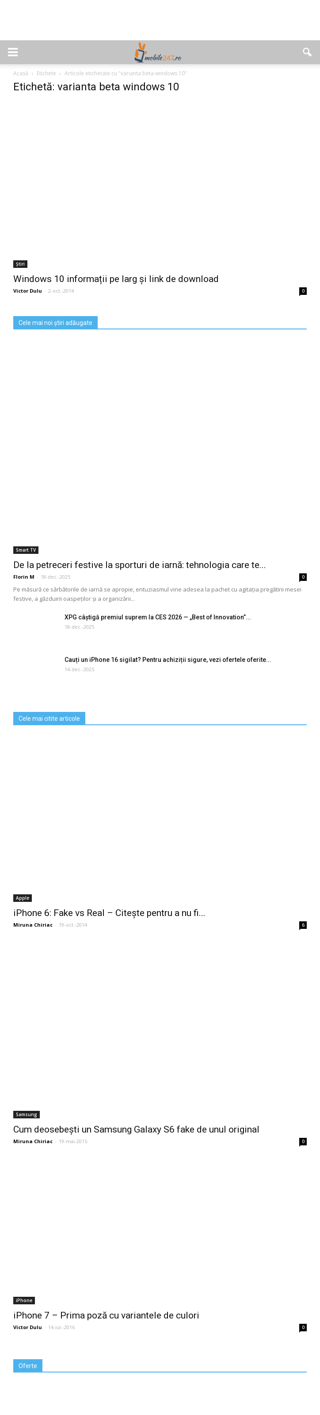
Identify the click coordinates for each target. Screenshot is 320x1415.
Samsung (26, 1114)
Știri (20, 264)
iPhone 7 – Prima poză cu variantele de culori (106, 1315)
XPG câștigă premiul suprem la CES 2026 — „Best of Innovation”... (158, 617)
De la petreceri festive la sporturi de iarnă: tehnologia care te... (139, 565)
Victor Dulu (27, 290)
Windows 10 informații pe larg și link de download (116, 279)
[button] (307, 52)
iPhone (24, 1300)
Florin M (23, 576)
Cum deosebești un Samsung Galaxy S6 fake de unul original (136, 1129)
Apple (22, 898)
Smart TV (26, 550)
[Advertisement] (160, 25)
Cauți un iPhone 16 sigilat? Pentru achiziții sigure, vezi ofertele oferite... (168, 659)
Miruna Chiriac (33, 924)
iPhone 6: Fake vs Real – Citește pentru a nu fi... (109, 913)
